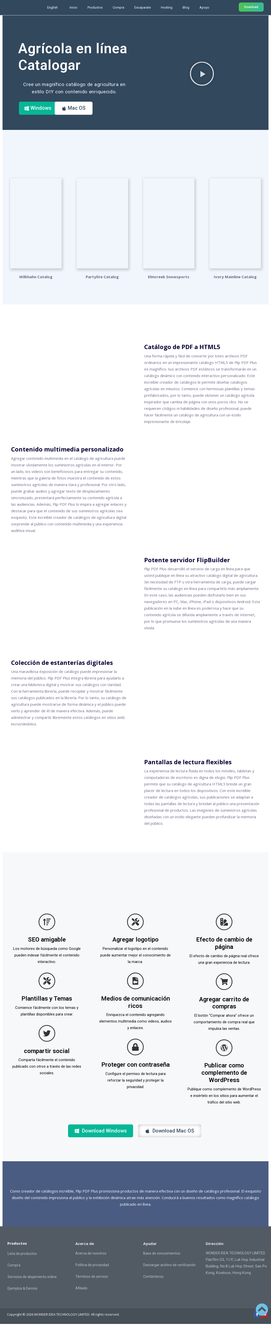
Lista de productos (22, 1261)
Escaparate (142, 7)
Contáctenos (153, 1284)
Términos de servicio (91, 1284)
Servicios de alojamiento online (32, 1284)
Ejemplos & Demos (22, 1295)
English (52, 7)
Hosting (166, 7)
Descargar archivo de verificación (169, 1272)
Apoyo (204, 7)
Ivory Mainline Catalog (235, 277)
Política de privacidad (92, 1272)
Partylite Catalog (102, 277)
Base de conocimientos (161, 1260)
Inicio (73, 7)
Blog (186, 7)
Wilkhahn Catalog (35, 277)
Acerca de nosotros (90, 1260)
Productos (95, 7)
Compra (118, 7)
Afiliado (81, 1295)
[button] (202, 73)
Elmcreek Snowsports (168, 277)
